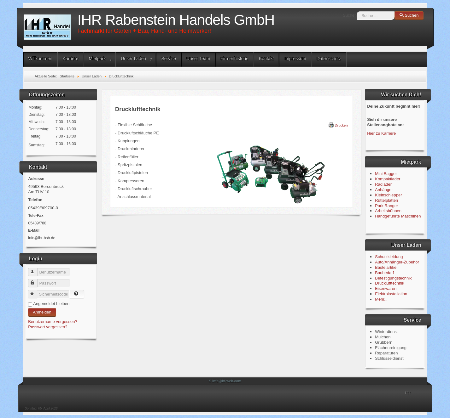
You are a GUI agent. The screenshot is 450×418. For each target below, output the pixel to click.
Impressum (295, 58)
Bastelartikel (386, 267)
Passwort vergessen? (47, 327)
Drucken (338, 125)
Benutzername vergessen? (52, 321)
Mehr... (381, 299)
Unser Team (198, 58)
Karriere (71, 58)
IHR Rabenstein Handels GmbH (176, 20)
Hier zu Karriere (381, 133)
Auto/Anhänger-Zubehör (397, 262)
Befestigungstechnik (393, 278)
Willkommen (40, 58)
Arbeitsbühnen (388, 210)
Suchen (350, 15)
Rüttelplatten (386, 200)
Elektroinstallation (391, 293)
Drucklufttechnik (389, 283)
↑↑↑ (408, 392)
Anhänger (384, 189)
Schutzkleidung (389, 256)
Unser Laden (133, 58)
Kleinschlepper (388, 195)
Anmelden (42, 312)
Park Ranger (386, 205)
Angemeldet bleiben (51, 303)
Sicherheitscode (35, 291)
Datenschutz (329, 58)
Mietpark (97, 58)
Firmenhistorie (234, 58)
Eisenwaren (385, 288)
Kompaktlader (387, 179)
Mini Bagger (386, 173)
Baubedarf (384, 272)
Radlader (383, 184)
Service (168, 58)
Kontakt (266, 58)
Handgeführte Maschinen (398, 216)
